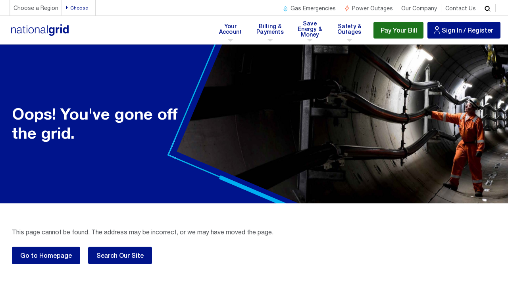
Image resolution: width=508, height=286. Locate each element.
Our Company (419, 8)
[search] (488, 8)
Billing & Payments (270, 31)
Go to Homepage (46, 255)
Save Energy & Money (310, 31)
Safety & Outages (349, 31)
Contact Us (460, 8)
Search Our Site (120, 255)
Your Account (232, 31)
